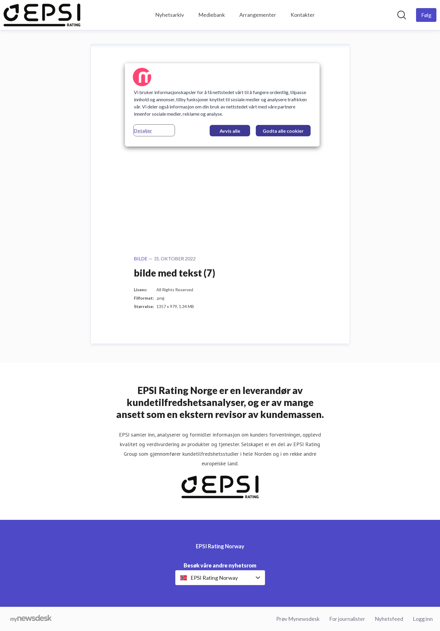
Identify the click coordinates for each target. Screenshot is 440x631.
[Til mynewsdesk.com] (31, 619)
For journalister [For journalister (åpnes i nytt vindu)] (347, 618)
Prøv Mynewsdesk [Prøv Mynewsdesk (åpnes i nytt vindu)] (298, 618)
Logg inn (423, 618)
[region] (222, 105)
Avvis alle (230, 131)
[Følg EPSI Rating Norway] (426, 15)
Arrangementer (257, 14)
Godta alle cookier (283, 131)
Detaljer (143, 130)
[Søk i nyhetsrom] (401, 15)
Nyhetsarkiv (169, 14)
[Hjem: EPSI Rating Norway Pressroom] (42, 15)
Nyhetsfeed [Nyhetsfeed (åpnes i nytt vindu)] (389, 618)
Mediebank (211, 14)
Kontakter (303, 14)
